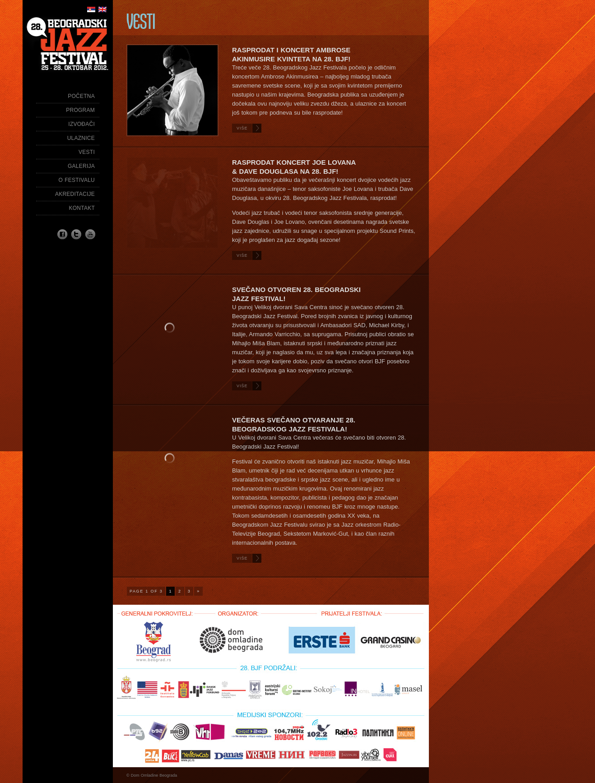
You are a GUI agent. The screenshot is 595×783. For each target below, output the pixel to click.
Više (242, 128)
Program (80, 110)
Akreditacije (75, 194)
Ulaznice (81, 138)
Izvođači (81, 124)
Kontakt (82, 208)
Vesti (87, 152)
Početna (81, 96)
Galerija (81, 166)
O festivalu (77, 180)
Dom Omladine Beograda (154, 775)
